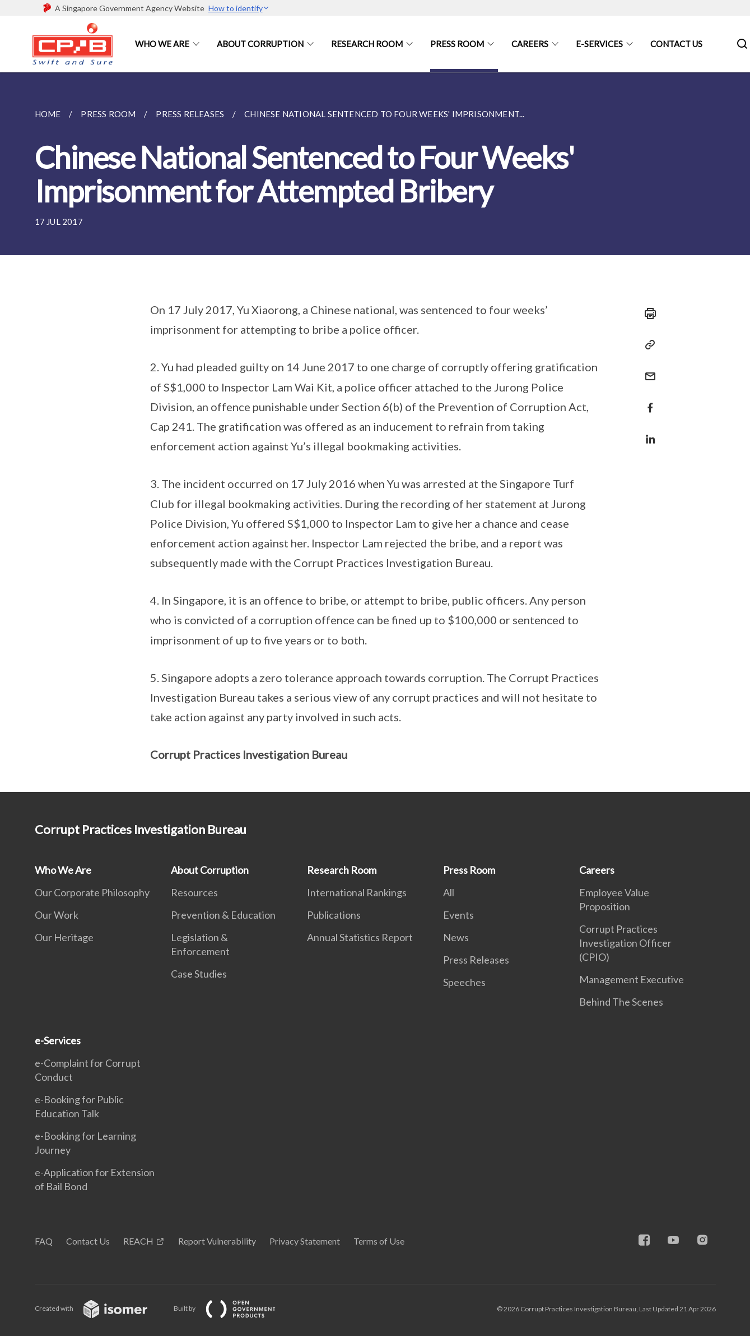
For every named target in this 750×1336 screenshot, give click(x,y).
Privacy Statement (304, 1241)
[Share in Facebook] (647, 400)
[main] (375, 432)
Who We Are (162, 44)
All (448, 892)
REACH (138, 1241)
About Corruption (260, 44)
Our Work (56, 915)
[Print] (647, 313)
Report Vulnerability (217, 1241)
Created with (100, 1308)
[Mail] (647, 369)
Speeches (464, 982)
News (456, 937)
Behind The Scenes (621, 1002)
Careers (529, 44)
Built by (234, 1308)
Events (458, 915)
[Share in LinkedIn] (647, 432)
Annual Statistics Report (360, 937)
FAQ (44, 1241)
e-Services (599, 44)
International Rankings (357, 892)
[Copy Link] (647, 344)
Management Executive (631, 979)
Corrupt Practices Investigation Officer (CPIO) (625, 943)
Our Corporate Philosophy (92, 892)
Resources (194, 892)
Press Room (457, 44)
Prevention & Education (223, 915)
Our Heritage (64, 937)
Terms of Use (378, 1241)
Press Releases (476, 959)
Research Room (367, 44)
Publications (334, 915)
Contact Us (676, 44)
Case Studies (199, 974)
